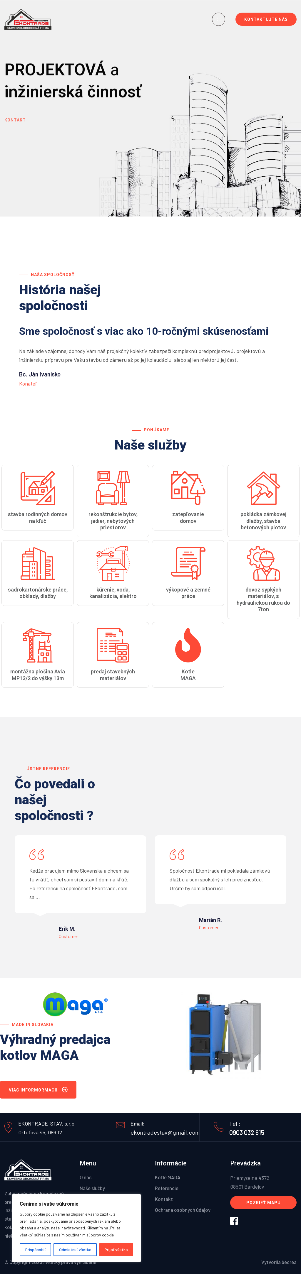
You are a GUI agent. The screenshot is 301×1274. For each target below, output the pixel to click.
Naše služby (92, 1188)
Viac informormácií (38, 1091)
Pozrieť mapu (263, 1202)
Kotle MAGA (167, 1177)
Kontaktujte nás (266, 19)
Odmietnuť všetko (75, 1249)
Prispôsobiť (35, 1249)
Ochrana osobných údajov (182, 1210)
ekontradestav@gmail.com (165, 1132)
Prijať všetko (116, 1249)
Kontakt (15, 123)
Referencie (166, 1188)
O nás (85, 1177)
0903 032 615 (246, 1132)
